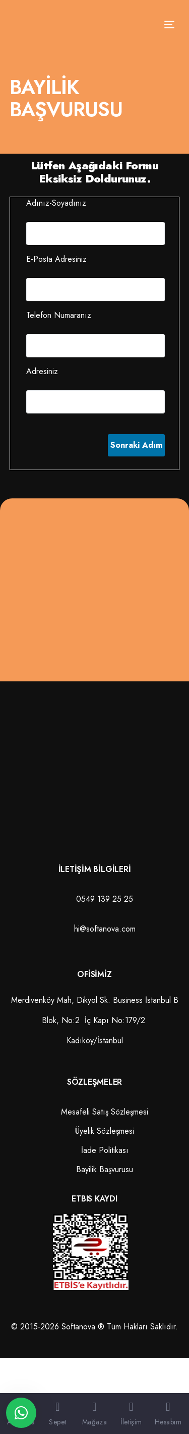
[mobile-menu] (166, 24)
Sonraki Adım (136, 445)
